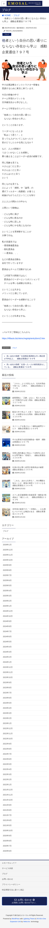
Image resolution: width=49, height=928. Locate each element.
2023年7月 (7, 693)
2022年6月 (7, 759)
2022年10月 (8, 739)
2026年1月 (7, 545)
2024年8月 (7, 626)
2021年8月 (7, 810)
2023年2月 (7, 718)
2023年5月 (7, 703)
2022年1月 (7, 784)
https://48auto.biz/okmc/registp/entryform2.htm (23, 338)
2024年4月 (7, 647)
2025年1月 (7, 606)
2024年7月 (7, 631)
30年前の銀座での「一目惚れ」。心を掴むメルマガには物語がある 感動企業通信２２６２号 (29, 511)
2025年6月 (7, 580)
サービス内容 (7, 868)
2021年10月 (8, 800)
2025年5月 (7, 585)
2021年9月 (7, 805)
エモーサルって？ (9, 863)
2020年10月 (8, 830)
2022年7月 (7, 754)
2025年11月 (8, 555)
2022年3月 (7, 774)
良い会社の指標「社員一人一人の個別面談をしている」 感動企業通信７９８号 (24, 365)
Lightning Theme (29, 919)
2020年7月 (7, 846)
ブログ (6, 34)
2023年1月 (7, 723)
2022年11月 (8, 733)
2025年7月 (7, 575)
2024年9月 (7, 621)
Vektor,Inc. (27, 922)
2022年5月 (7, 764)
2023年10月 (8, 677)
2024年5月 (7, 642)
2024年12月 (8, 611)
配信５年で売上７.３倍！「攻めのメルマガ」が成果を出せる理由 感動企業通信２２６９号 (29, 414)
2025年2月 (7, 601)
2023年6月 (7, 698)
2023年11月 (8, 672)
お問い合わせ (7, 879)
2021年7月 (7, 815)
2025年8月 (7, 570)
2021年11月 (8, 795)
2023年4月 (7, 708)
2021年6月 (7, 820)
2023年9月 (7, 682)
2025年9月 (7, 565)
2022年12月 (8, 728)
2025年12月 (8, 550)
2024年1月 (7, 662)
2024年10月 (8, 616)
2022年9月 (7, 744)
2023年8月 (7, 688)
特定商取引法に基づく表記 (13, 890)
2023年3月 (7, 713)
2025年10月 (8, 560)
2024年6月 (7, 636)
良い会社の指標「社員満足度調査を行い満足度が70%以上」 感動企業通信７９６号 (24, 357)
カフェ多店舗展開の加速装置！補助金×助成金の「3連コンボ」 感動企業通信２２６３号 (29, 497)
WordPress (15, 919)
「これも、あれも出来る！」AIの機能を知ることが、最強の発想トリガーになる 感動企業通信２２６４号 (29, 483)
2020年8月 (7, 841)
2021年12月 (8, 790)
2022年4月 (7, 769)
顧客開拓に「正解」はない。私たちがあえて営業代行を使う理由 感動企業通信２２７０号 (28, 400)
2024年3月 (7, 652)
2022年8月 (7, 749)
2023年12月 (8, 667)
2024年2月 (7, 657)
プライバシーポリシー (11, 884)
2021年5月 (7, 825)
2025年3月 (7, 596)
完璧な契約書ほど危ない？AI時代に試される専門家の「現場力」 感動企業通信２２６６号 (28, 455)
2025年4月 (7, 591)
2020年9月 (7, 836)
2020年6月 (7, 851)
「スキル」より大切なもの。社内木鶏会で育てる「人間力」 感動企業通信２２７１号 (28, 385)
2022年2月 (7, 779)
